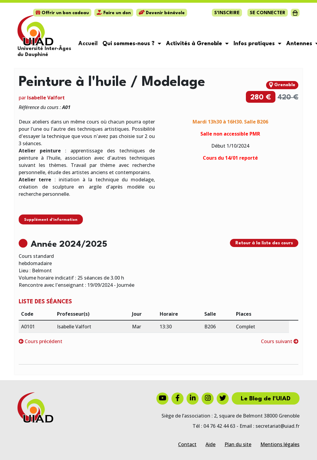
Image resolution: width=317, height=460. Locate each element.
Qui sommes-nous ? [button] (129, 43)
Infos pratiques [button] (255, 43)
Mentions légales (280, 444)
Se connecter (267, 13)
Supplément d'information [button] (50, 220)
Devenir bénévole (162, 13)
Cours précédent (40, 341)
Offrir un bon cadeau (62, 13)
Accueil (88, 43)
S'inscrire (227, 13)
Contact (187, 444)
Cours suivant (279, 341)
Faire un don (114, 13)
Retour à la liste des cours (264, 243)
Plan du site (237, 444)
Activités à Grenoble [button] (195, 43)
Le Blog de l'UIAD (265, 399)
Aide (210, 444)
